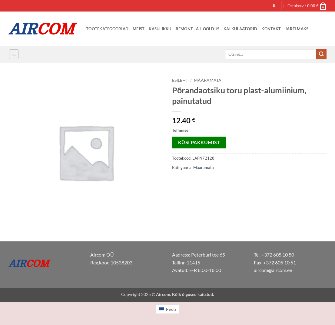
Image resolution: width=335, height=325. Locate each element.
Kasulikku (160, 28)
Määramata (207, 80)
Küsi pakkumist (199, 142)
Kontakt (271, 28)
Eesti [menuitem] (171, 309)
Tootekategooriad (107, 28)
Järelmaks (296, 28)
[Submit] (321, 54)
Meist (138, 28)
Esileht (180, 80)
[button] (274, 5)
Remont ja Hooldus (197, 28)
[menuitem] (167, 309)
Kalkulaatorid (240, 28)
